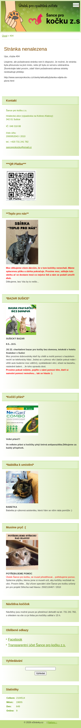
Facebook (15, 639)
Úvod (4, 36)
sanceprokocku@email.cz (19, 147)
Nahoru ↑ (52, 722)
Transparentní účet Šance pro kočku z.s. (37, 645)
